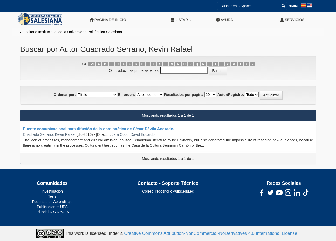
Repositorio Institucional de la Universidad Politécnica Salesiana (70, 32)
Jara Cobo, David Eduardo (133, 134)
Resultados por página (183, 95)
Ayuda (224, 20)
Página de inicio (108, 20)
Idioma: (293, 5)
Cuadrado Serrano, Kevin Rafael (49, 134)
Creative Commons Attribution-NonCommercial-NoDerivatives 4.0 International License (211, 233)
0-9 (92, 64)
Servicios (294, 20)
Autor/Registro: (230, 95)
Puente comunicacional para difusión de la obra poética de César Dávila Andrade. (98, 128)
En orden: (126, 95)
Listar (181, 20)
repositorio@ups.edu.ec (174, 191)
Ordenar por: (64, 95)
